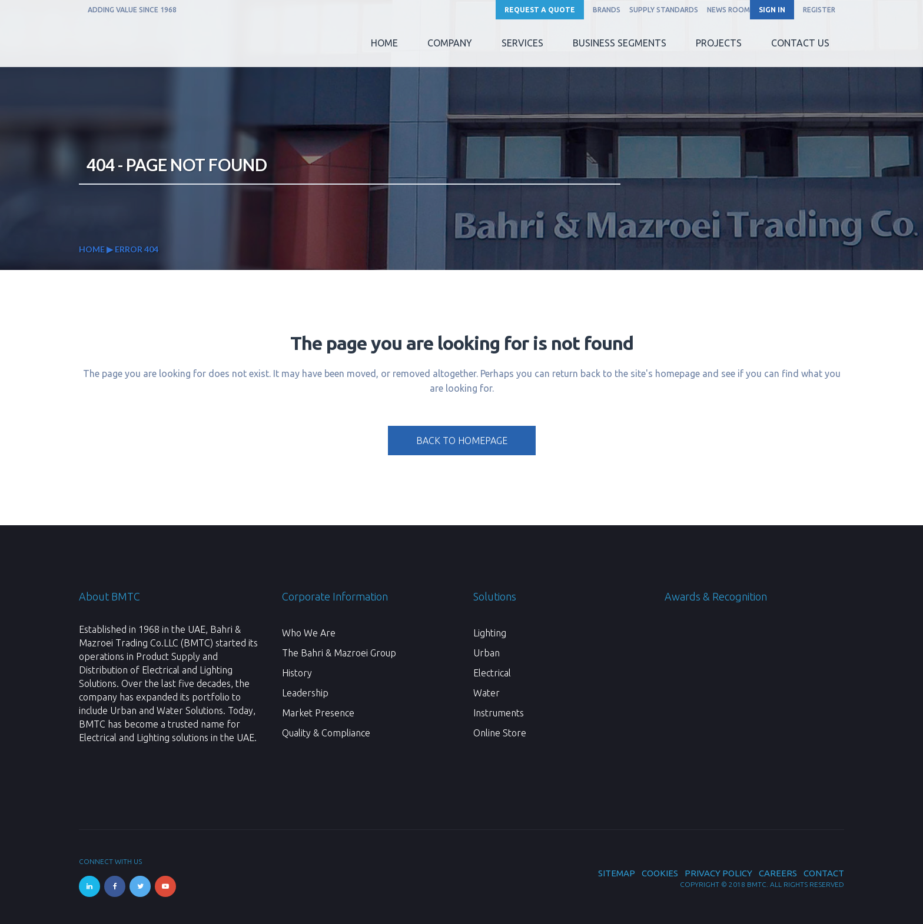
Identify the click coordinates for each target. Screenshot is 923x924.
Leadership (305, 693)
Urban (486, 653)
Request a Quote (539, 10)
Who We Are (309, 633)
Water (486, 693)
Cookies (660, 873)
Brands (606, 10)
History (297, 673)
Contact (824, 873)
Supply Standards (663, 10)
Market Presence (318, 713)
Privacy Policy (718, 873)
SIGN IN (772, 10)
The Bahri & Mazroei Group (339, 653)
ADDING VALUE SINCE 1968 (132, 10)
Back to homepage (461, 440)
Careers (778, 873)
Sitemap (616, 873)
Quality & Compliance (326, 733)
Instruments (498, 713)
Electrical (492, 673)
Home (92, 249)
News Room (728, 10)
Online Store (499, 733)
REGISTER (819, 10)
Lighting (489, 633)
